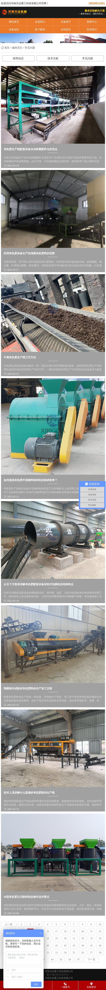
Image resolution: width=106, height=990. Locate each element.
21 (91, 931)
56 (83, 952)
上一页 (8, 924)
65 (61, 959)
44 (83, 945)
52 (48, 952)
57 (91, 952)
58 (100, 952)
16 (48, 931)
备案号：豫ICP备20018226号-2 (53, 974)
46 (100, 945)
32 (83, 938)
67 (78, 959)
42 (65, 945)
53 (56, 952)
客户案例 (40, 29)
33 (91, 938)
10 (100, 924)
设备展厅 (66, 21)
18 (65, 931)
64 (52, 959)
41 (56, 945)
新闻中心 (92, 21)
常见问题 (30, 47)
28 (48, 938)
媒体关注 (17, 47)
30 (65, 938)
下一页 (91, 959)
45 (91, 945)
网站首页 (14, 21)
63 (43, 959)
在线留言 (66, 29)
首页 (6, 47)
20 (83, 931)
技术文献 (53, 58)
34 (100, 938)
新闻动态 (18, 58)
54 (65, 952)
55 (74, 952)
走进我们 (40, 21)
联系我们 (92, 29)
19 (74, 931)
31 (74, 938)
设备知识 (14, 29)
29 (56, 938)
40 (48, 945)
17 (56, 931)
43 (74, 945)
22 (100, 931)
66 (70, 959)
